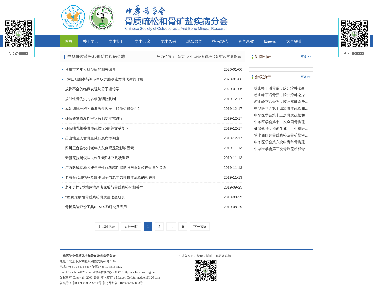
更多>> (306, 56)
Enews (270, 41)
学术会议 (142, 41)
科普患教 (246, 41)
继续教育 (194, 41)
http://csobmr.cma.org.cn (139, 272)
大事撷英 (294, 41)
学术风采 (168, 41)
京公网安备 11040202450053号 (122, 283)
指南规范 (220, 41)
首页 (69, 41)
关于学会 (90, 41)
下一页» (199, 227)
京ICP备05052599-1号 (86, 283)
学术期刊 (116, 41)
